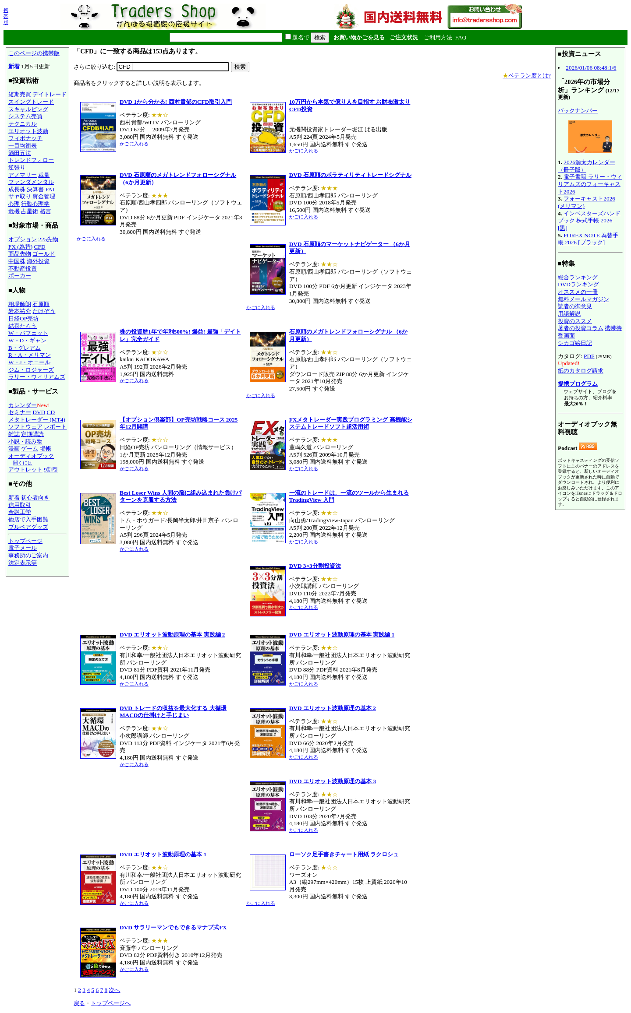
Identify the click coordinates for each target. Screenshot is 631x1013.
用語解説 (569, 313)
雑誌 (14, 434)
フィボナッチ (25, 138)
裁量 (44, 175)
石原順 (41, 304)
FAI (50, 189)
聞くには (22, 462)
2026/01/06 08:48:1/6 (591, 67)
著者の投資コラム (580, 328)
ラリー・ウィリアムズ (36, 376)
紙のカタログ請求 (580, 370)
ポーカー (19, 275)
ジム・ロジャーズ (31, 369)
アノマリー (22, 175)
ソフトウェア (25, 426)
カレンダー (22, 405)
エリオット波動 (28, 131)
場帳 (45, 448)
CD (51, 412)
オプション (22, 239)
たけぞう (43, 311)
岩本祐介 (19, 311)
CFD (40, 246)
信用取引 (19, 505)
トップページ (25, 541)
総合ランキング (578, 277)
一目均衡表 (22, 145)
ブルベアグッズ (28, 527)
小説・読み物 (25, 441)
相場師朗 (19, 304)
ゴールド (43, 253)
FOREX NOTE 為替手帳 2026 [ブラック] (588, 239)
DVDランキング (578, 284)
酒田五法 (19, 153)
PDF (589, 356)
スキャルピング (28, 109)
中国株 (16, 261)
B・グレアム (24, 348)
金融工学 (19, 512)
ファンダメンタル (31, 182)
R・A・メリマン (29, 355)
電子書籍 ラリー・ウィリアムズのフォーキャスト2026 (590, 183)
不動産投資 (22, 268)
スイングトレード (31, 101)
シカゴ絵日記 (575, 343)
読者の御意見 (575, 306)
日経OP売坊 (23, 318)
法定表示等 (22, 562)
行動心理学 (35, 203)
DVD (38, 412)
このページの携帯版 (34, 53)
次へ (114, 990)
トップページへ (111, 1003)
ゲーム (29, 448)
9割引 (51, 469)
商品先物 (19, 253)
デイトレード (49, 94)
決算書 (35, 189)
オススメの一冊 (578, 291)
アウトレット (25, 469)
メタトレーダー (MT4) (36, 419)
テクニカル (22, 123)
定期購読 (32, 434)
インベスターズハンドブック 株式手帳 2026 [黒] (589, 220)
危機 (14, 211)
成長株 (16, 189)
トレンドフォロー (31, 160)
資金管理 (43, 196)
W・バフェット (28, 333)
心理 (14, 203)
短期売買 (19, 94)
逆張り (16, 167)
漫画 (14, 448)
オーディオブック (31, 456)
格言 (45, 211)
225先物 (48, 239)
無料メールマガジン (583, 299)
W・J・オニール (29, 362)
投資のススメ (575, 321)
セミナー (19, 412)
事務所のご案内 (28, 555)
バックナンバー (578, 110)
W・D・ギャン (27, 340)
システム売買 (25, 116)
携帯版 (6, 16)
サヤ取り (19, 196)
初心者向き (35, 497)
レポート (55, 426)
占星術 (29, 211)
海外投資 (38, 261)
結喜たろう (22, 326)
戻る (79, 1003)
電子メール (22, 548)
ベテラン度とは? (527, 75)
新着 (14, 66)
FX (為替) (20, 246)
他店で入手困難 (28, 519)
